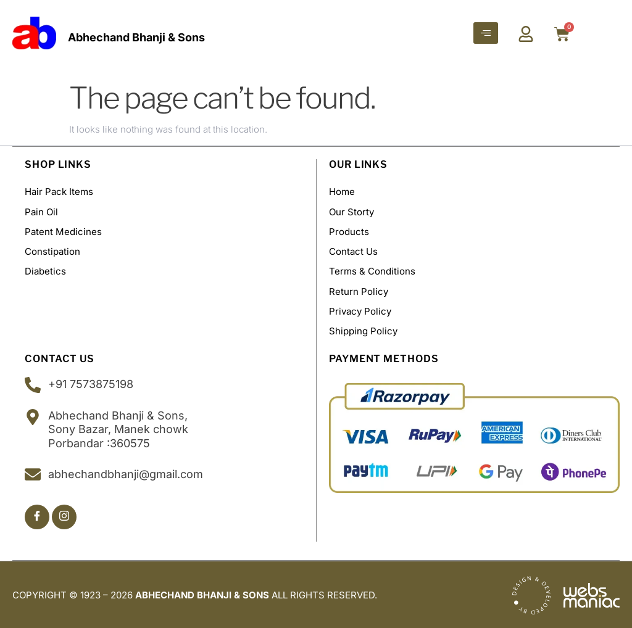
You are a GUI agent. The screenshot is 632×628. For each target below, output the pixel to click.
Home (342, 191)
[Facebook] (37, 515)
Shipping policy (363, 330)
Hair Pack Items (59, 191)
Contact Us (353, 251)
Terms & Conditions (372, 270)
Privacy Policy (360, 310)
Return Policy (358, 290)
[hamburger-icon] (485, 33)
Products (349, 231)
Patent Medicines (63, 231)
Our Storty (351, 211)
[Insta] (64, 515)
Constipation (52, 251)
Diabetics (45, 270)
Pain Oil (41, 211)
